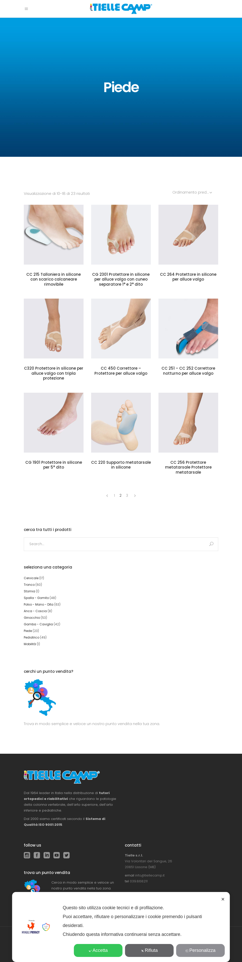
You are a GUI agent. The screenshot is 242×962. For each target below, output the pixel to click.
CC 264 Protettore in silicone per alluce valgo (188, 277)
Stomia (29, 591)
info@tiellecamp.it (150, 875)
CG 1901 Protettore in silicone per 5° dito (53, 465)
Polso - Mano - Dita (38, 604)
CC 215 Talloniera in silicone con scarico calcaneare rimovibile (53, 279)
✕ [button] (223, 899)
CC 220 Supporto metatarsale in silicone (121, 465)
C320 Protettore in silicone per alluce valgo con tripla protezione (53, 373)
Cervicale (31, 578)
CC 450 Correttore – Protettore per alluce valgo (120, 371)
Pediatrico (31, 637)
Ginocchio (32, 617)
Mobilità (30, 644)
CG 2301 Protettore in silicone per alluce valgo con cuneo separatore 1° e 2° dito (121, 279)
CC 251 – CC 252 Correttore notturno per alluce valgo (188, 371)
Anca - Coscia (35, 611)
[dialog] (121, 927)
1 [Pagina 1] (114, 495)
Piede (28, 631)
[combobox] (192, 192)
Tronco (29, 584)
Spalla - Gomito (36, 598)
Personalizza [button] (200, 950)
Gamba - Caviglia (38, 624)
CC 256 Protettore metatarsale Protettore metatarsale (188, 467)
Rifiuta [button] (149, 950)
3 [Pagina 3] (127, 495)
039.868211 (139, 881)
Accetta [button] (98, 950)
